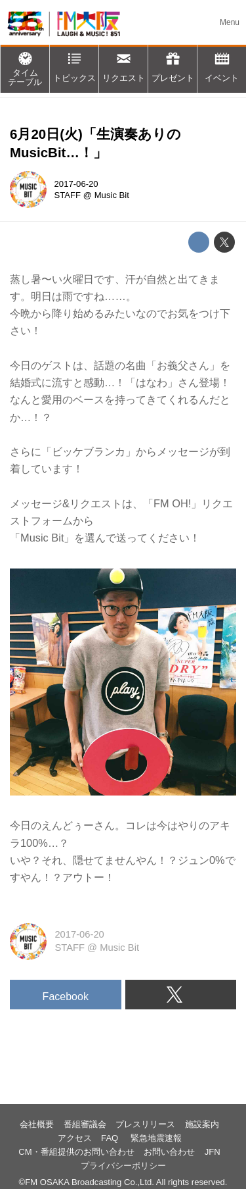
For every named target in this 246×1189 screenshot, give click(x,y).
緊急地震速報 (156, 1138)
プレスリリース (145, 1124)
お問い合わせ (169, 1152)
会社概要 (37, 1124)
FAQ (111, 1138)
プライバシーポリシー (123, 1166)
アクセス (75, 1138)
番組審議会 (85, 1124)
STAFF (67, 195)
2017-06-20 (76, 184)
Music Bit (111, 195)
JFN (212, 1152)
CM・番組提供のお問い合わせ (76, 1152)
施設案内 (202, 1124)
